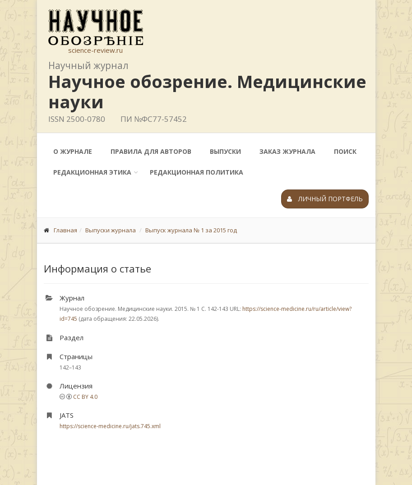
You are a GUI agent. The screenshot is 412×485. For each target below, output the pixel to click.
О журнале (72, 151)
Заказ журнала (287, 151)
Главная (65, 230)
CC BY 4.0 (85, 397)
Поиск (345, 151)
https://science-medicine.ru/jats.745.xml (110, 426)
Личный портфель (325, 198)
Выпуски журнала (110, 230)
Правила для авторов (151, 151)
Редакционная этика (92, 172)
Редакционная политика (196, 172)
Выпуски (225, 151)
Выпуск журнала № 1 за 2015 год (191, 230)
